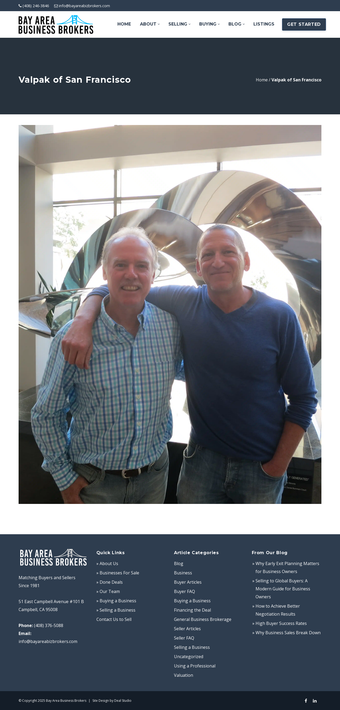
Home (262, 80)
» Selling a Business (115, 610)
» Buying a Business (116, 601)
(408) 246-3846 (36, 5)
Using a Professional (194, 666)
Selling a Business (192, 647)
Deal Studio (122, 700)
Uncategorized (188, 656)
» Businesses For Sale (117, 573)
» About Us (107, 563)
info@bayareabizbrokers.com (84, 5)
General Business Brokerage (202, 619)
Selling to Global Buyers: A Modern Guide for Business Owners (283, 589)
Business (183, 573)
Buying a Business (192, 601)
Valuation (183, 675)
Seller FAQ (184, 638)
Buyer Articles (188, 582)
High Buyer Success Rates (281, 623)
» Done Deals (109, 582)
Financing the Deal (192, 610)
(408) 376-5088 (48, 625)
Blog (178, 563)
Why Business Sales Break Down (288, 633)
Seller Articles (187, 629)
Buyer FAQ (184, 591)
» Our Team (108, 591)
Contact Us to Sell (113, 619)
